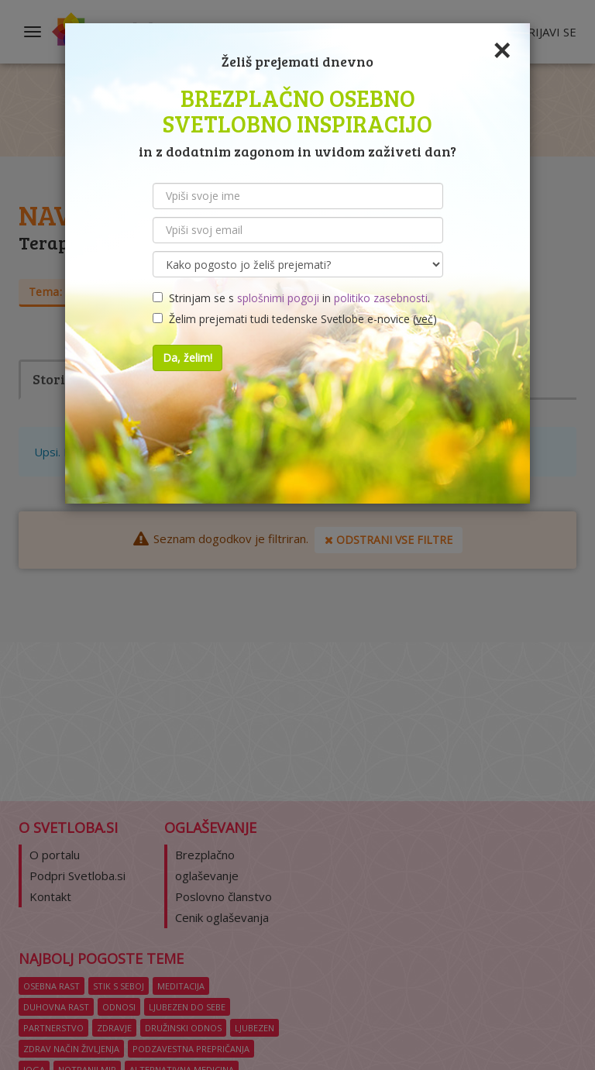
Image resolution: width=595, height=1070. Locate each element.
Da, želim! (187, 357)
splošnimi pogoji (278, 298)
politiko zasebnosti (381, 298)
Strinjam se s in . (291, 298)
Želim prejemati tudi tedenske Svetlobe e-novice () (295, 318)
